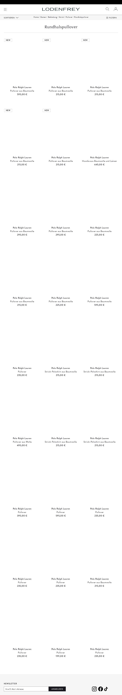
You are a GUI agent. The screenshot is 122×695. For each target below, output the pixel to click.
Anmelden (57, 690)
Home (36, 18)
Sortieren (9, 18)
